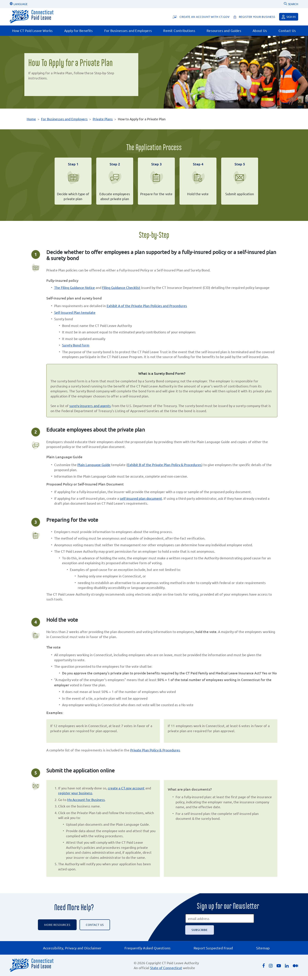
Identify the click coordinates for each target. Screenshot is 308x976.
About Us (260, 30)
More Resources (57, 924)
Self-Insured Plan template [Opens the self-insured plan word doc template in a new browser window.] (74, 312)
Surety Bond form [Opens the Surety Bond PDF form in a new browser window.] (75, 345)
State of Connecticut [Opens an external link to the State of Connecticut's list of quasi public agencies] (166, 968)
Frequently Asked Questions (147, 948)
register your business (75, 793)
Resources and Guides (224, 30)
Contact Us (287, 30)
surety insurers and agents (90, 406)
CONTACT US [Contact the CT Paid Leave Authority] (95, 924)
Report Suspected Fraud (213, 948)
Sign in (289, 17)
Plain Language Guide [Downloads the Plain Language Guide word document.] (93, 465)
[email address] (219, 918)
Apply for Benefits (78, 30)
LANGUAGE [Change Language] (19, 4)
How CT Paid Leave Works (32, 30)
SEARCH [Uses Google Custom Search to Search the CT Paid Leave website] (291, 4)
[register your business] (254, 17)
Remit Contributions (179, 30)
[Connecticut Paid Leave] (31, 17)
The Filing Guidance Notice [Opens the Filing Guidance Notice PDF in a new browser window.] (74, 287)
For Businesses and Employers (128, 30)
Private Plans (103, 119)
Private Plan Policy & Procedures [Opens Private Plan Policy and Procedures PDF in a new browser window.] (155, 750)
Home (31, 119)
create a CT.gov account (126, 788)
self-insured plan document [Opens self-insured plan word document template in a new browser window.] (141, 498)
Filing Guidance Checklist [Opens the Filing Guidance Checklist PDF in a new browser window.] (121, 287)
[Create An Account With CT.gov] (201, 17)
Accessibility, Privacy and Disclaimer (72, 948)
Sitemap (263, 948)
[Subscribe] (199, 930)
